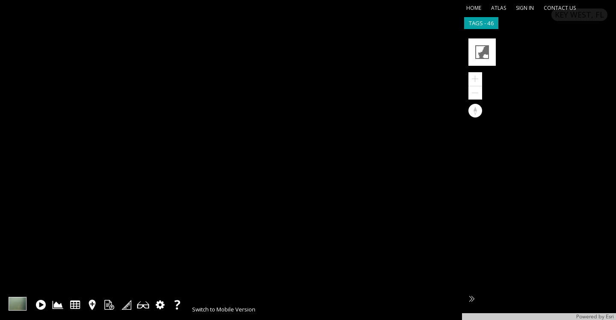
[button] (483, 53)
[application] (539, 176)
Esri (610, 317)
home (473, 8)
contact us (560, 8)
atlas (498, 8)
